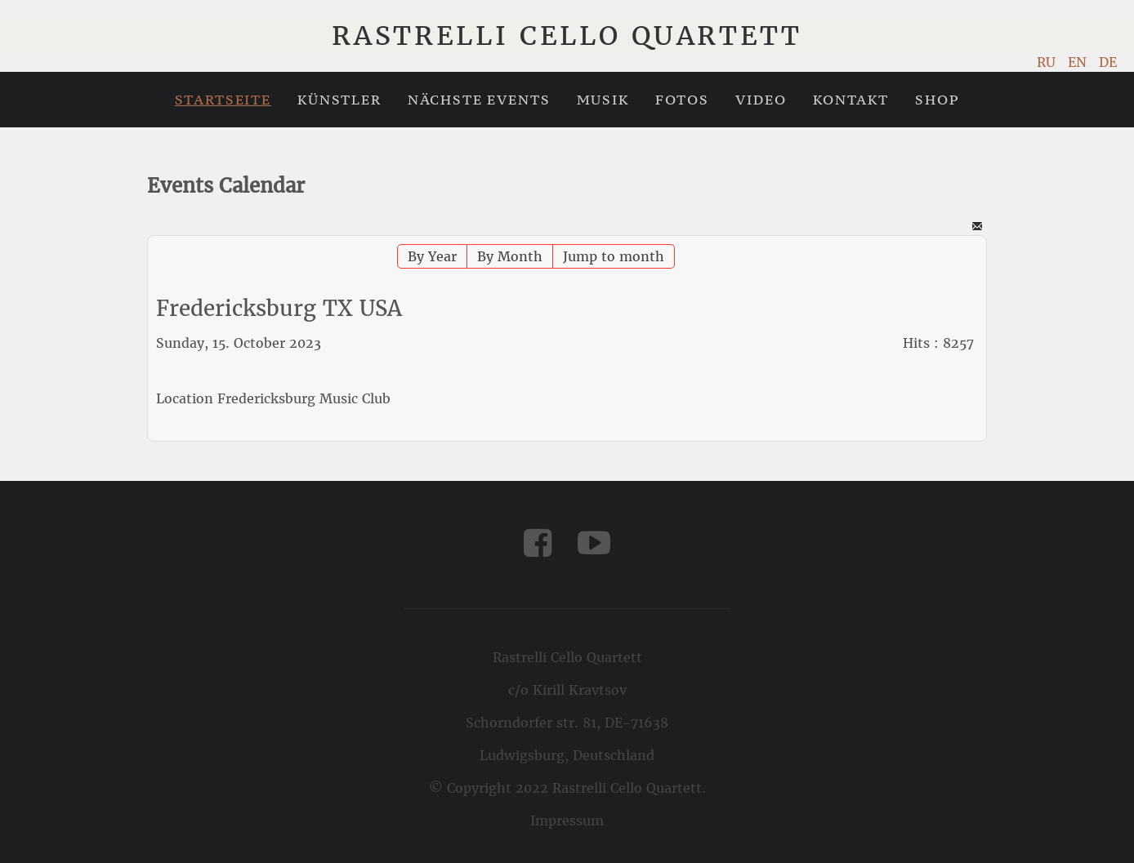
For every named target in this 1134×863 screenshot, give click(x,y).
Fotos (682, 100)
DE (1108, 62)
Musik (603, 100)
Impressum (567, 820)
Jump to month (613, 256)
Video (761, 100)
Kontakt (851, 100)
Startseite (223, 100)
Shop (937, 100)
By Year (432, 256)
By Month (509, 256)
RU (1048, 62)
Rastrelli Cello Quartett (566, 36)
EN (1079, 62)
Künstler (339, 100)
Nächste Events (479, 100)
